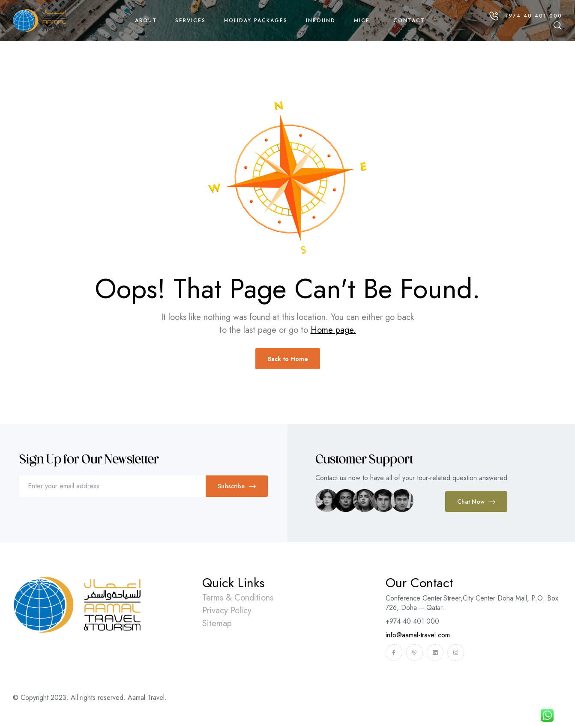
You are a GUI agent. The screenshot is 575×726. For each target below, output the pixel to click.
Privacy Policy (227, 610)
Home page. (333, 330)
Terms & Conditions (237, 598)
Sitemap (217, 623)
